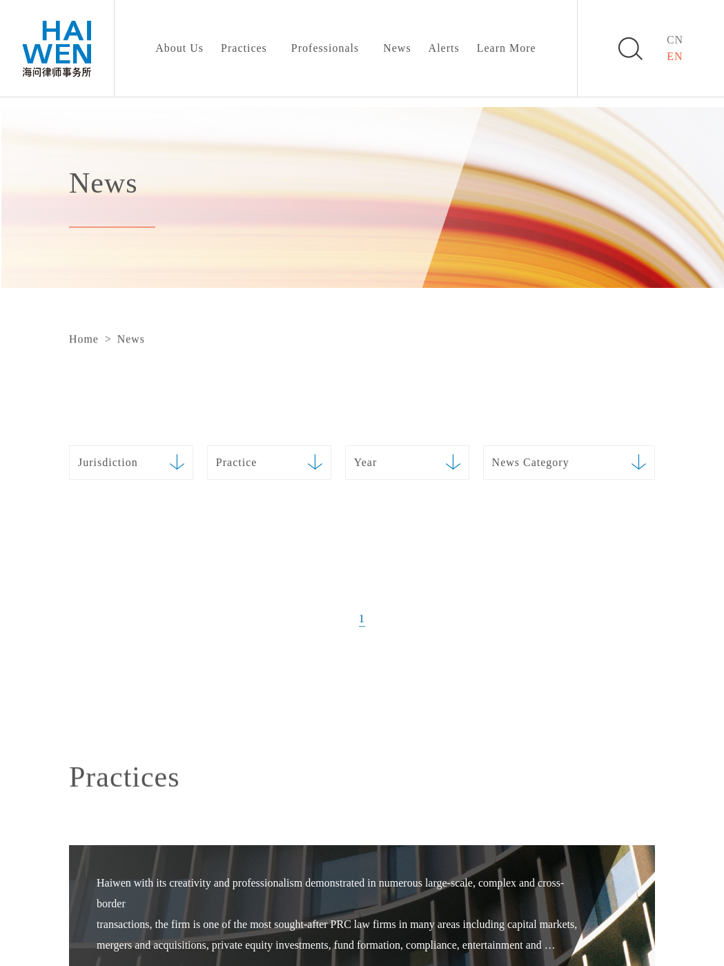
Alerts (444, 48)
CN (675, 40)
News (397, 48)
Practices (244, 48)
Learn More (506, 48)
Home (83, 339)
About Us (179, 48)
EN (675, 56)
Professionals (325, 48)
